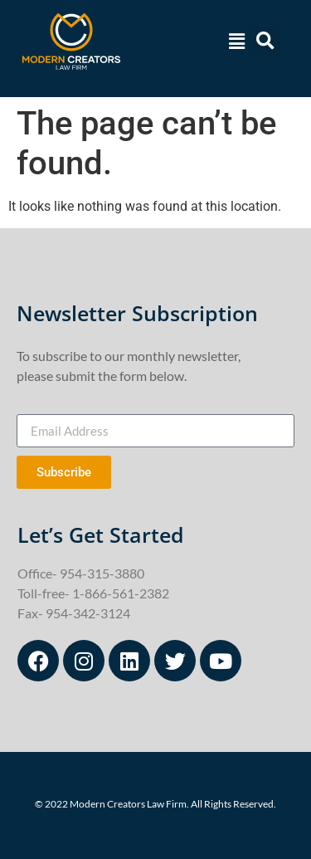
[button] (235, 42)
